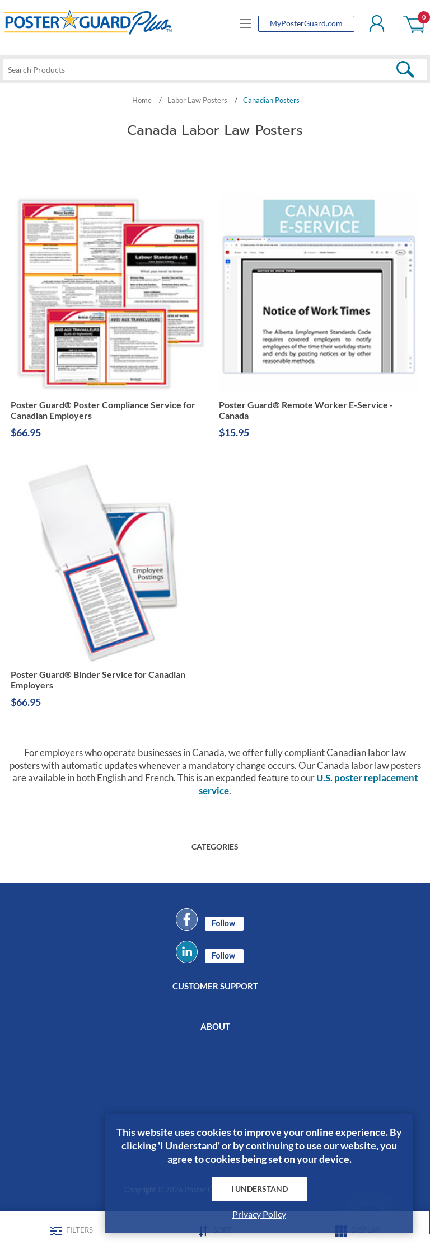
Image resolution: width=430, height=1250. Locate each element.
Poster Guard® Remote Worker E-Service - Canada (306, 410)
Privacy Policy (259, 1214)
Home (142, 100)
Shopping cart (414, 23)
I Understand (259, 1189)
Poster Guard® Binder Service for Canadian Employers (98, 679)
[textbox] (215, 69)
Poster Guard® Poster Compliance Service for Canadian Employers (103, 410)
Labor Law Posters (197, 100)
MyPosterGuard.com (306, 23)
